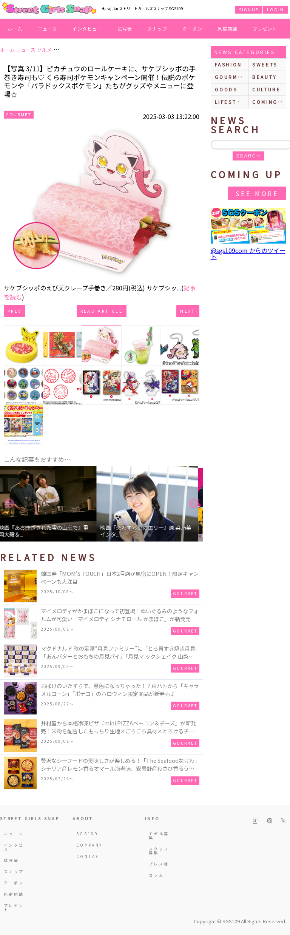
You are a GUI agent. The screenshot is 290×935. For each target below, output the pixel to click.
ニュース (47, 28)
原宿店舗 (228, 28)
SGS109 (87, 833)
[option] (51, 504)
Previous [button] (9, 503)
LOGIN (275, 9)
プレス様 (159, 864)
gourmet (230, 77)
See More (257, 193)
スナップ (157, 28)
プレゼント (265, 28)
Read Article (101, 311)
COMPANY (87, 845)
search (248, 156)
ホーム (15, 28)
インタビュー (87, 28)
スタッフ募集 (159, 850)
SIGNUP (249, 9)
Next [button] (193, 503)
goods (226, 89)
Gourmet (19, 114)
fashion (228, 64)
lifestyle (231, 102)
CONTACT (87, 856)
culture (266, 89)
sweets (265, 64)
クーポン (192, 28)
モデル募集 (159, 835)
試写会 (125, 28)
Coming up (269, 102)
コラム (156, 875)
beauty (264, 77)
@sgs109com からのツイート (248, 253)
